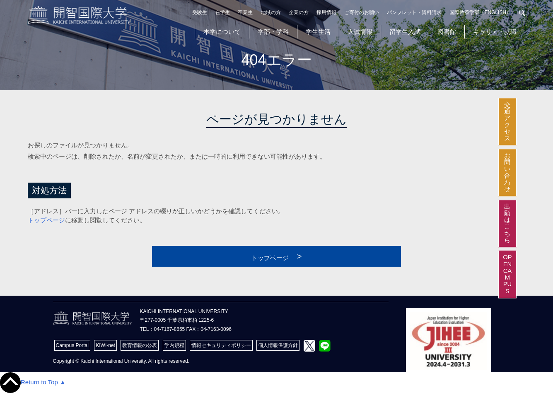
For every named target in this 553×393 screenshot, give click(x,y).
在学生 (222, 12)
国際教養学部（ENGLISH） (480, 12)
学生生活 (318, 31)
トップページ (46, 220)
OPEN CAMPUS (545, 274)
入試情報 (360, 31)
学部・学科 (273, 31)
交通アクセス (545, 107)
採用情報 (326, 12)
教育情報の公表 (139, 345)
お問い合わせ (545, 158)
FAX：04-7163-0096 (209, 329)
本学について (222, 31)
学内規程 (174, 345)
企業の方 (299, 12)
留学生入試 (404, 31)
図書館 (446, 31)
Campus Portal (72, 345)
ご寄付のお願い (361, 12)
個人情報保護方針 (278, 345)
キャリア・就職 (495, 31)
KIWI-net (105, 345)
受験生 (199, 12)
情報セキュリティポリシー (221, 345)
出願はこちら (545, 210)
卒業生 (245, 12)
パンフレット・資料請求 (414, 12)
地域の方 (271, 12)
